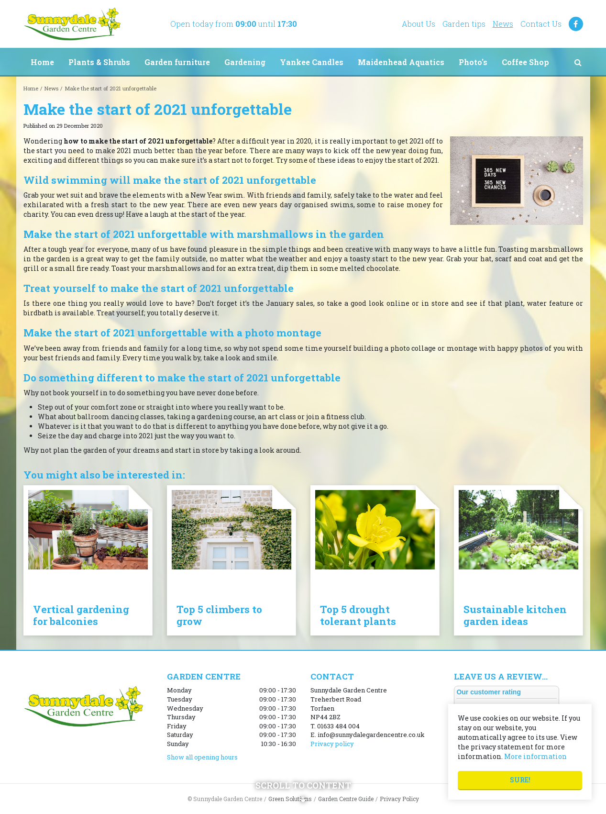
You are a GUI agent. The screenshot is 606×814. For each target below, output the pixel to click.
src (578, 62)
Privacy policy (332, 743)
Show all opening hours (202, 757)
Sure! (520, 779)
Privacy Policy (399, 799)
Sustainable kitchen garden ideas (515, 615)
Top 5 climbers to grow (219, 615)
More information (535, 756)
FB (576, 24)
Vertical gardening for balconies (81, 615)
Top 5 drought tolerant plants (358, 615)
